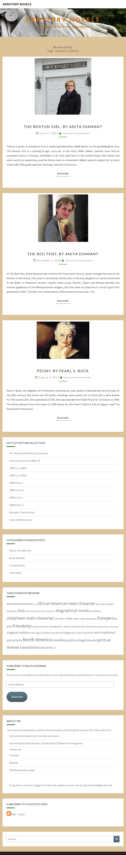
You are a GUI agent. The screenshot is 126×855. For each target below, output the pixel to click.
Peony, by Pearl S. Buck (63, 371)
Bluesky (13, 762)
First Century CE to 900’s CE (24, 460)
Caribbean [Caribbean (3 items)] (95, 611)
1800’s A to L (16, 482)
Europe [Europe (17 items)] (104, 618)
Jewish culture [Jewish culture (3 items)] (71, 626)
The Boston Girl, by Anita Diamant (63, 126)
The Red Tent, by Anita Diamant (63, 254)
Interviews (15, 572)
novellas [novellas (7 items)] (59, 640)
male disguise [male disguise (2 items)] (36, 632)
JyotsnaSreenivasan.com (23, 736)
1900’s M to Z (16, 505)
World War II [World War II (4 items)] (48, 648)
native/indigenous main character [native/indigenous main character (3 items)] (74, 632)
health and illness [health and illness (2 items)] (40, 626)
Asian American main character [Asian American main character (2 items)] (40, 611)
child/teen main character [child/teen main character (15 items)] (30, 618)
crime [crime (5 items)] (68, 618)
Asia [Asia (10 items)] (21, 610)
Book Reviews (17, 558)
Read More (64, 173)
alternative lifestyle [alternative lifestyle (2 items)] (105, 604)
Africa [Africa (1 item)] (35, 604)
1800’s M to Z (16, 490)
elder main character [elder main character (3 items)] (85, 618)
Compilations (17, 565)
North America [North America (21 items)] (37, 639)
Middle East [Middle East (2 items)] (48, 632)
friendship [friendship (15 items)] (22, 626)
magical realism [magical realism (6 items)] (18, 632)
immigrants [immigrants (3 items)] (56, 626)
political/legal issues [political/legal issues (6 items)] (81, 640)
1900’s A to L (16, 497)
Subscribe (17, 697)
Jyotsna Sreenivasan (76, 133)
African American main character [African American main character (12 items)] (66, 603)
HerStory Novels (17, 4)
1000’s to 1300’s (18, 468)
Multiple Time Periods (22, 512)
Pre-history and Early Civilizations (28, 453)
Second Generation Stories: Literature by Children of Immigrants (46, 743)
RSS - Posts (16, 814)
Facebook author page (22, 770)
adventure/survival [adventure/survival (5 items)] (19, 604)
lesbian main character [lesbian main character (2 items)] (108, 626)
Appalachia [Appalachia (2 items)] (12, 611)
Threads (14, 755)
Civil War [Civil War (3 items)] (59, 618)
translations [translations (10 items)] (30, 647)
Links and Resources (20, 519)
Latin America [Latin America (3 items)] (88, 626)
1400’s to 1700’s (18, 475)
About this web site (20, 550)
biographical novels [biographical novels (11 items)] (72, 610)
